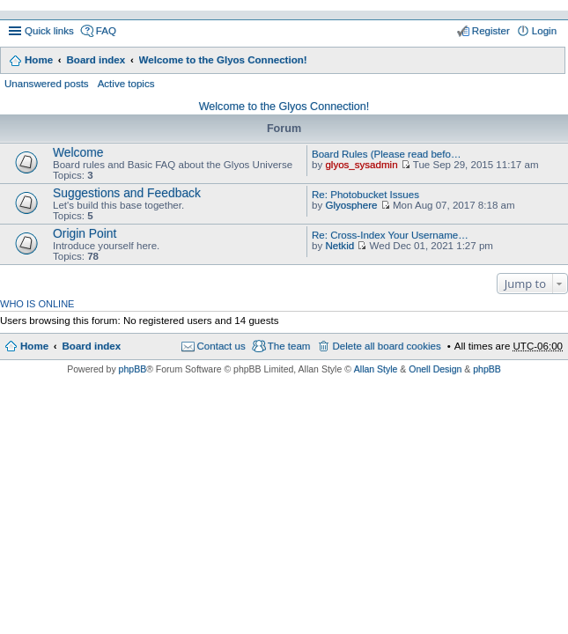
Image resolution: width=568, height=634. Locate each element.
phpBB (133, 369)
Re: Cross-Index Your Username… (390, 235)
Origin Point (84, 233)
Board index (95, 60)
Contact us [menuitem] (221, 346)
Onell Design (435, 369)
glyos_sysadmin (361, 164)
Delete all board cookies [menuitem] (386, 346)
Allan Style (376, 369)
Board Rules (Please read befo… (386, 154)
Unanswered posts (46, 83)
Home (39, 60)
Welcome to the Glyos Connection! (223, 60)
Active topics (126, 83)
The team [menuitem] (289, 346)
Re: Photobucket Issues (365, 194)
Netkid (339, 245)
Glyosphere (351, 205)
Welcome (78, 152)
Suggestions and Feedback (127, 193)
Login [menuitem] (544, 31)
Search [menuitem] (550, 62)
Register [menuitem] (491, 31)
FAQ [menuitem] (106, 31)
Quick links (49, 31)
